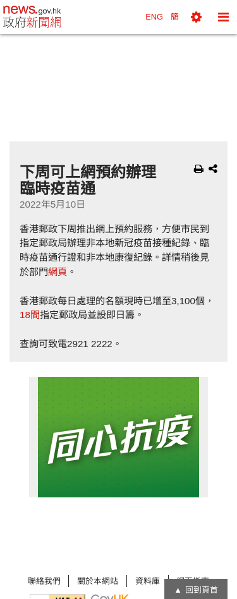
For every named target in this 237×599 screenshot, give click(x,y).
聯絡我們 (44, 581)
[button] (196, 17)
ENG (154, 16)
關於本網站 (97, 581)
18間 (30, 314)
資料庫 (147, 581)
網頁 (57, 271)
